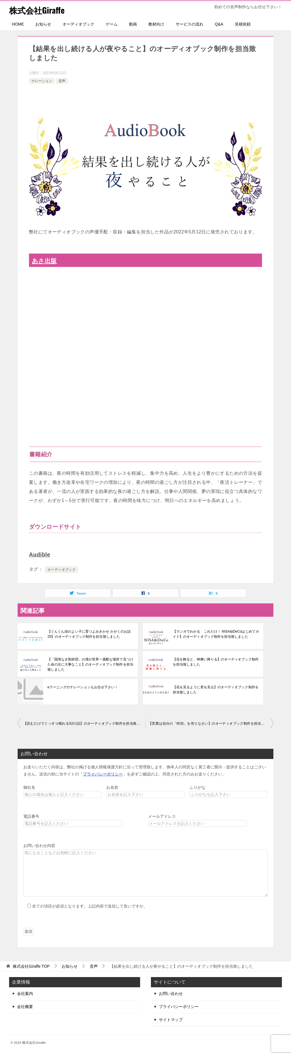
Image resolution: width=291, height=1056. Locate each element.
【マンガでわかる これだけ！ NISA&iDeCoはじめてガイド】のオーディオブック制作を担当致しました (215, 634)
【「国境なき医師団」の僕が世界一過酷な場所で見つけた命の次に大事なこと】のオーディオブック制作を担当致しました (90, 664)
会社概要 (25, 1006)
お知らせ (43, 24)
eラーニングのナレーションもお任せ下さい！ (82, 687)
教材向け (156, 24)
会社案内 (25, 993)
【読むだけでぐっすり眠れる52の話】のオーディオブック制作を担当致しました (84, 723)
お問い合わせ (171, 993)
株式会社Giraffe (38, 9)
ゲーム (112, 24)
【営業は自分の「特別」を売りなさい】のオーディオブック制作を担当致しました (210, 723)
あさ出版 (44, 261)
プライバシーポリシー (103, 774)
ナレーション (42, 81)
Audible (40, 554)
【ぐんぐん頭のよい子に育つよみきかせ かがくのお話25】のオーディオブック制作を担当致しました (88, 634)
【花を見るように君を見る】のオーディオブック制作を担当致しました (215, 689)
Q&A (219, 24)
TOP (31, 966)
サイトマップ (171, 1019)
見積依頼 (243, 24)
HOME (18, 24)
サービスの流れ (189, 24)
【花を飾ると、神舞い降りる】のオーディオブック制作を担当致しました (215, 661)
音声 (62, 81)
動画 (133, 24)
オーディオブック (78, 24)
